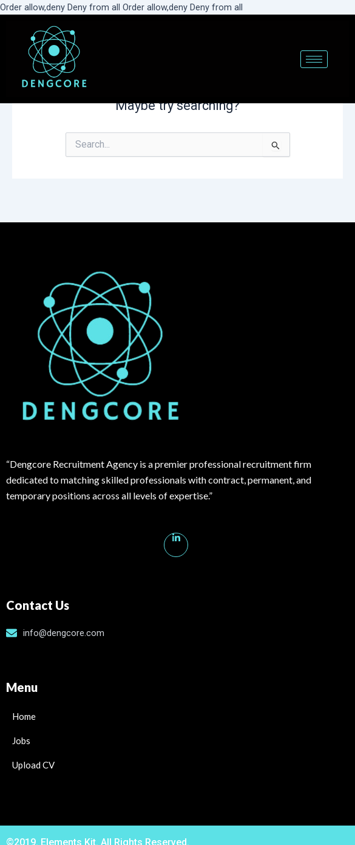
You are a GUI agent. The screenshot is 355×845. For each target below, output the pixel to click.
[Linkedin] (176, 545)
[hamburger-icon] (314, 59)
